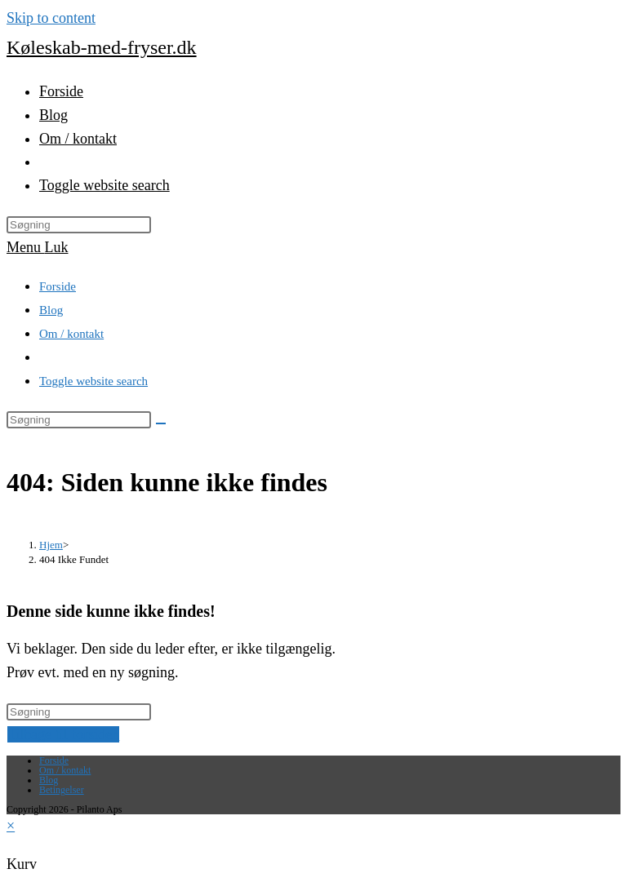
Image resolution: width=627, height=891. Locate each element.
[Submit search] (161, 423)
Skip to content (51, 18)
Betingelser (61, 790)
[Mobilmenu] (38, 247)
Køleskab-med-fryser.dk (102, 47)
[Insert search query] (79, 224)
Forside (57, 286)
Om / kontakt (71, 333)
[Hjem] (51, 545)
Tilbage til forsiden (63, 734)
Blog (51, 310)
